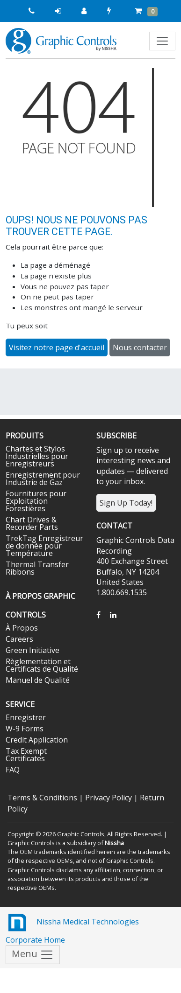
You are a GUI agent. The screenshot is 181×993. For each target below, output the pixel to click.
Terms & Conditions (42, 797)
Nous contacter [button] (140, 347)
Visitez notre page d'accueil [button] (56, 347)
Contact (114, 526)
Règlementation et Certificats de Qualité (42, 665)
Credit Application (37, 740)
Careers (19, 639)
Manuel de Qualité (38, 680)
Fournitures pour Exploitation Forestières (36, 501)
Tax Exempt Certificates (26, 755)
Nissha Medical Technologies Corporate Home (72, 928)
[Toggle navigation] (162, 41)
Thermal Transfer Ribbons (37, 568)
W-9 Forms (24, 728)
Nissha (114, 843)
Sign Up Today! (126, 503)
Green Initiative (32, 650)
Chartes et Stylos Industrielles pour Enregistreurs (37, 456)
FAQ (13, 769)
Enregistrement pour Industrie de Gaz (43, 478)
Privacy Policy (108, 797)
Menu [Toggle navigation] (33, 955)
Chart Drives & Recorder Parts (32, 523)
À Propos (22, 628)
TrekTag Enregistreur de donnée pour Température (44, 545)
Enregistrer (26, 717)
